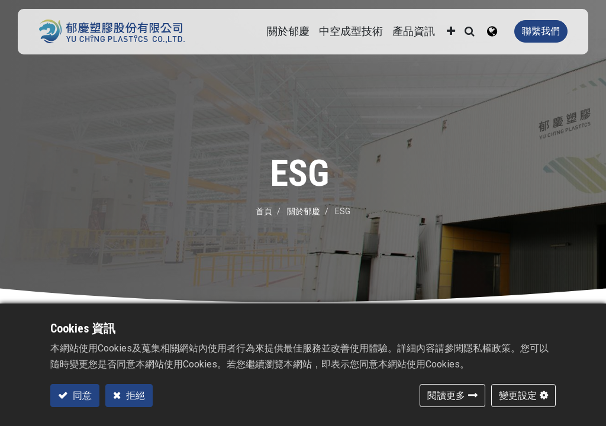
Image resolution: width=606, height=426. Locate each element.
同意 (81, 395)
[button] (451, 32)
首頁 (264, 211)
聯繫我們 (541, 31)
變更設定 (518, 395)
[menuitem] (351, 32)
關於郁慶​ (303, 211)
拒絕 (134, 395)
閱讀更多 (446, 395)
